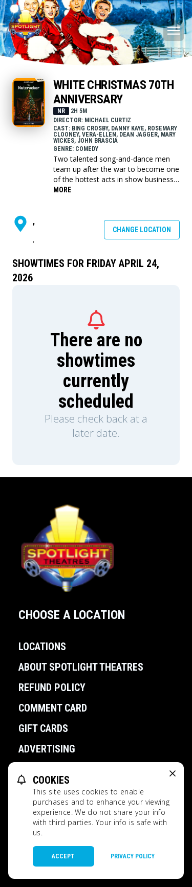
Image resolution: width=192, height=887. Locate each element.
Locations (42, 646)
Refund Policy (52, 687)
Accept (63, 856)
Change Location (142, 230)
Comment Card (52, 708)
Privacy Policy (133, 856)
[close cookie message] (172, 773)
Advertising (46, 749)
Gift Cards (43, 728)
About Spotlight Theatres (80, 667)
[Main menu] (173, 30)
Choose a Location (71, 615)
